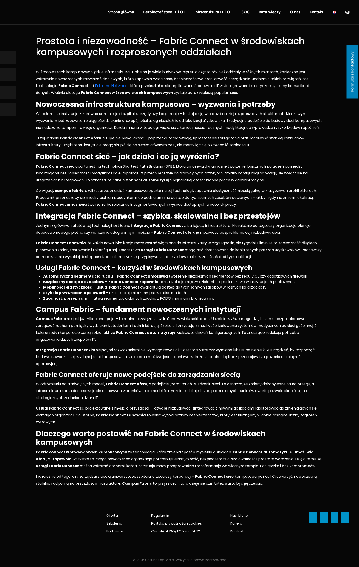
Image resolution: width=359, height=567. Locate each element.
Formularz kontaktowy (352, 72)
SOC (255, 12)
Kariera (236, 523)
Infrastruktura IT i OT (228, 12)
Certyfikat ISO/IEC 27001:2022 (175, 531)
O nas (299, 12)
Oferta (112, 515)
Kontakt (317, 12)
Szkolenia (114, 523)
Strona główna (150, 12)
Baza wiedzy (277, 12)
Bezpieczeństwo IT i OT (186, 12)
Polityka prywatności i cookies (176, 523)
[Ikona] (8, 57)
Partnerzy (114, 531)
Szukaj (347, 12)
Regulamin (160, 515)
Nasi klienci (239, 515)
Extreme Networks (111, 85)
